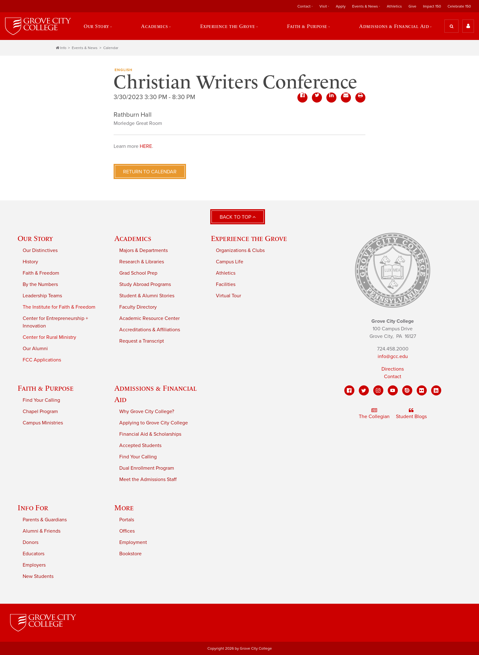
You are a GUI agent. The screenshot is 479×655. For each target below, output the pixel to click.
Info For (33, 507)
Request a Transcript (141, 341)
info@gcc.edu (393, 356)
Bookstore (130, 554)
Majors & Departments (143, 250)
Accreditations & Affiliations (149, 330)
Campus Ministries (43, 423)
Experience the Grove (227, 26)
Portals (126, 520)
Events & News (365, 6)
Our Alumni (35, 348)
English (123, 70)
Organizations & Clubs (240, 250)
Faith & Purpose (307, 26)
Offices (127, 531)
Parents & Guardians (45, 520)
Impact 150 (432, 6)
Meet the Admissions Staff (148, 479)
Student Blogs (411, 414)
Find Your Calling (41, 400)
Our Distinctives (40, 250)
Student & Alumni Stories (146, 296)
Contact (304, 6)
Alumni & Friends (41, 531)
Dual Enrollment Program (146, 468)
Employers (34, 565)
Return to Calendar (150, 172)
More (124, 507)
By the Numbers (40, 284)
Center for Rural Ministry (49, 337)
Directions (392, 369)
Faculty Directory (138, 307)
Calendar (110, 48)
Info (61, 48)
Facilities (225, 284)
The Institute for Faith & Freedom (59, 307)
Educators (33, 554)
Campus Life (229, 262)
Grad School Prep (138, 273)
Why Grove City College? (146, 411)
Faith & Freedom (41, 273)
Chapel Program (40, 411)
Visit (323, 6)
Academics (154, 26)
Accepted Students (140, 445)
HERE (146, 146)
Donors (30, 542)
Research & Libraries (141, 262)
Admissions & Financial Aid (394, 26)
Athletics (394, 6)
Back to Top (238, 217)
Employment (133, 542)
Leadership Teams (42, 296)
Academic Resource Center (149, 318)
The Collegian (374, 414)
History (30, 262)
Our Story (96, 26)
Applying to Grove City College (153, 423)
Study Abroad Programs (145, 284)
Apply (341, 6)
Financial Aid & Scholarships (150, 434)
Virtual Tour (228, 296)
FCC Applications (42, 360)
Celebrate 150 (459, 6)
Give (412, 6)
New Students (38, 576)
